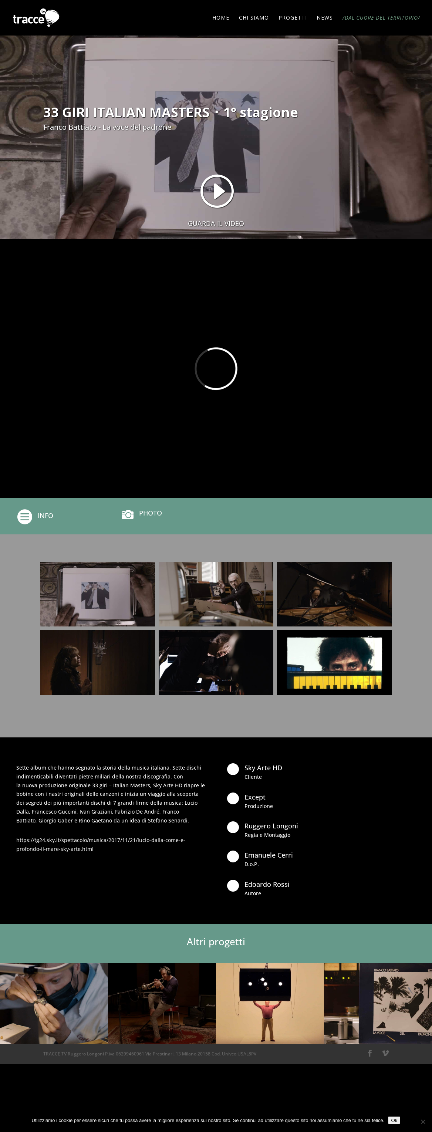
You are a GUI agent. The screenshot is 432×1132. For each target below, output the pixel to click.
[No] (422, 1121)
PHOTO (150, 512)
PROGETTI (293, 18)
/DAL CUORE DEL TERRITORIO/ (381, 18)
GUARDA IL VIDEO (216, 223)
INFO (45, 515)
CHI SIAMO (254, 18)
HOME (220, 18)
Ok (394, 1120)
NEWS (325, 18)
